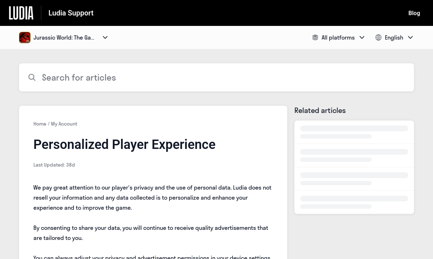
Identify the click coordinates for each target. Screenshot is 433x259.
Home (39, 124)
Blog (414, 13)
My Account (64, 124)
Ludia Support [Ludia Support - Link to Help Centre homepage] (70, 13)
